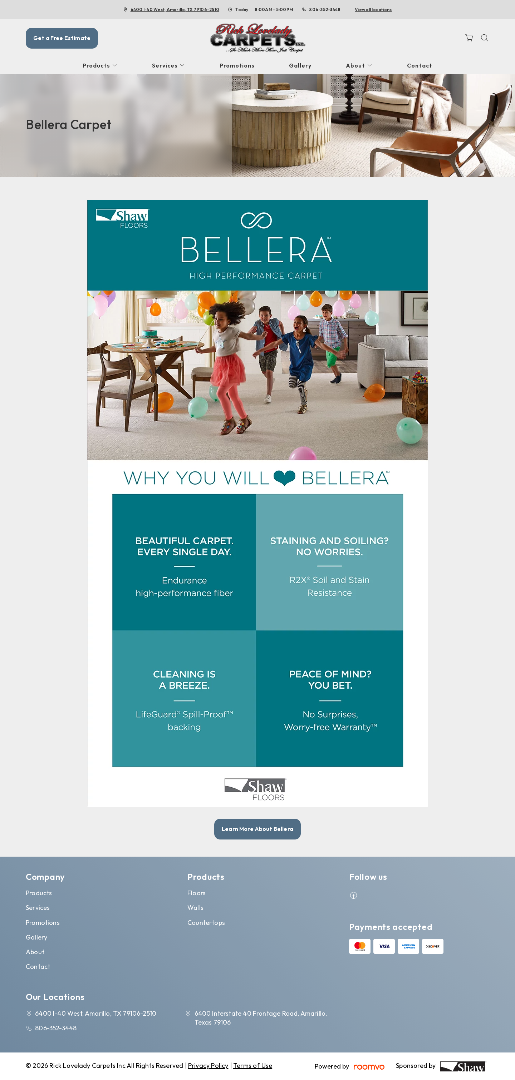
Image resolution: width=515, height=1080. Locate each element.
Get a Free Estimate (61, 37)
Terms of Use (252, 1065)
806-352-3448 (324, 9)
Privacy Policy (208, 1065)
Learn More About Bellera (257, 828)
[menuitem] (100, 65)
